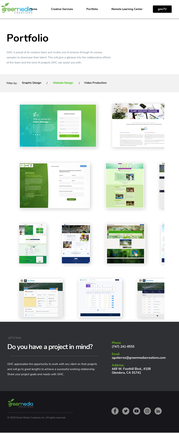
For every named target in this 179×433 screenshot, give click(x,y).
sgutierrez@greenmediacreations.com (139, 358)
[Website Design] (63, 83)
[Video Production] (95, 83)
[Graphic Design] (32, 83)
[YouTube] (136, 411)
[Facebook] (115, 411)
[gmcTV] (162, 9)
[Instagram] (147, 411)
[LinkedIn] (158, 411)
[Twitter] (125, 411)
